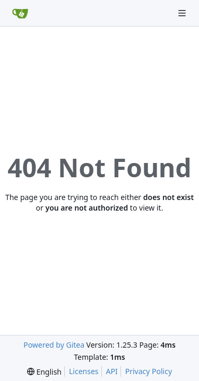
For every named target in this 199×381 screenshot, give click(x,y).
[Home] (20, 13)
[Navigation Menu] (183, 13)
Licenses (84, 371)
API (112, 371)
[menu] (44, 372)
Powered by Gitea (53, 345)
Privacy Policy (148, 371)
